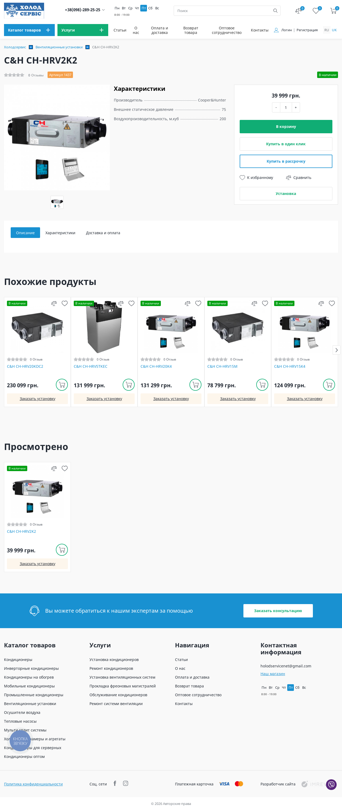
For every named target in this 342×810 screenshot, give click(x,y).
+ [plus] (296, 107)
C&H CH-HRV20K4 (156, 366)
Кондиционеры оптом (24, 756)
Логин (286, 30)
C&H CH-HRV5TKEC (90, 366)
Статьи (120, 30)
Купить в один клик (286, 143)
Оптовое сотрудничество (227, 30)
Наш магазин (273, 673)
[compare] (54, 303)
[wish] (64, 303)
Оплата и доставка (159, 30)
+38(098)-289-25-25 (82, 9)
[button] (337, 350)
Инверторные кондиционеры (31, 668)
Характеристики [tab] (60, 232)
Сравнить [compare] (298, 177)
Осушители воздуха (22, 712)
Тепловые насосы (20, 721)
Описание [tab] (25, 232)
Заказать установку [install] (37, 398)
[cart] (333, 10)
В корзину (286, 126)
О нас (136, 30)
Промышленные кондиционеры (33, 694)
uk (334, 30)
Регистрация (307, 30)
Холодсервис (15, 47)
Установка (286, 193)
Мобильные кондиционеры (29, 685)
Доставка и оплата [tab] (103, 232)
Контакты (260, 30)
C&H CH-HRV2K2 (21, 531)
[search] (275, 10)
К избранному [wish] (256, 177)
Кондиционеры (18, 659)
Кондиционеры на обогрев (29, 677)
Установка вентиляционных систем (122, 677)
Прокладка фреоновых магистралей (123, 685)
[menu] (29, 30)
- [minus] (276, 107)
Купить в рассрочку (286, 161)
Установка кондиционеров (114, 659)
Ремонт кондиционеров (111, 668)
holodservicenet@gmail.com (286, 665)
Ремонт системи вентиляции (116, 703)
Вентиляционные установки (59, 47)
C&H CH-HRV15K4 (289, 366)
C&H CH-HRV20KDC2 (25, 366)
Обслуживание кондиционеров (118, 694)
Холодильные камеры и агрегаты (34, 738)
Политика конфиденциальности (33, 783)
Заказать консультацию (278, 610)
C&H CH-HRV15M (222, 366)
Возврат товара (190, 30)
